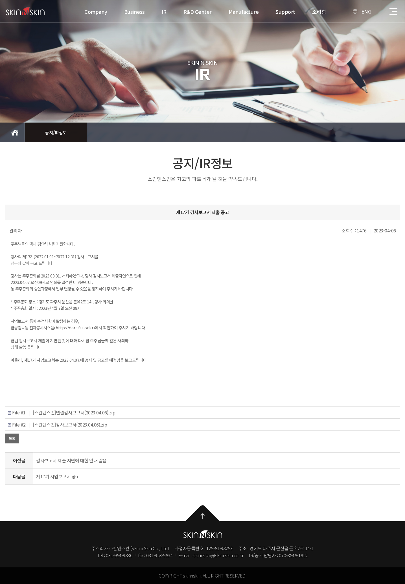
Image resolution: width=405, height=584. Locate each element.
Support (184, 11)
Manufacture (143, 11)
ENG (265, 11)
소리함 (218, 11)
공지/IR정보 (56, 132)
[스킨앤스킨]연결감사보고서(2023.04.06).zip (74, 412)
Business (33, 11)
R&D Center (96, 11)
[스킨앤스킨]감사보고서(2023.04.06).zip (70, 424)
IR (63, 11)
